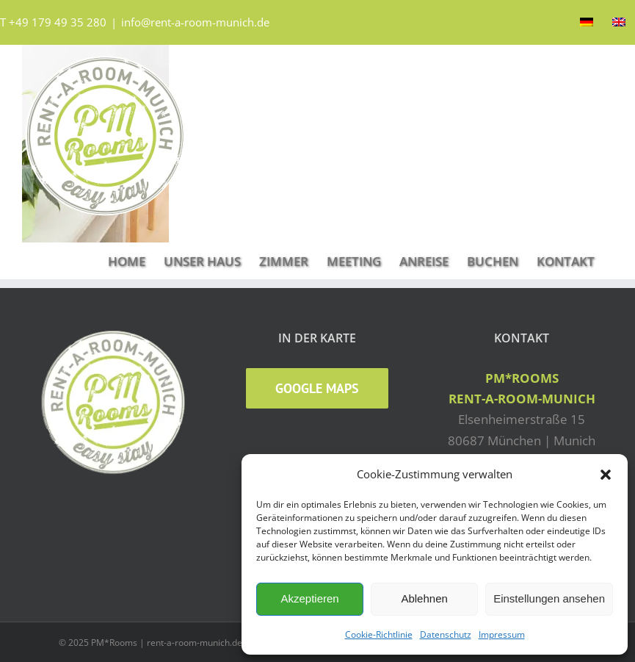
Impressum (502, 634)
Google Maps (317, 388)
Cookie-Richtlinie (379, 634)
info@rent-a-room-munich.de (195, 22)
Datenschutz (445, 634)
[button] (605, 474)
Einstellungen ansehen (549, 598)
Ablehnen (424, 598)
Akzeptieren (309, 598)
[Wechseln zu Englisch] (619, 22)
